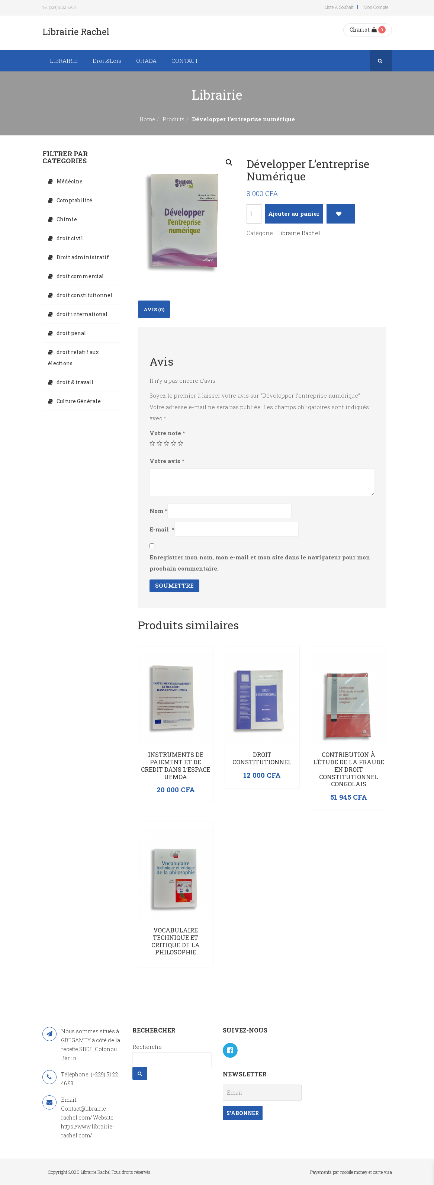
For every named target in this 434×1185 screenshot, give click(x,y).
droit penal (71, 333)
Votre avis (167, 461)
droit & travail (75, 382)
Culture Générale (79, 401)
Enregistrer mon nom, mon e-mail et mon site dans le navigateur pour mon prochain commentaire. (260, 562)
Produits (173, 119)
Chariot (363, 29)
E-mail (162, 529)
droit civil (70, 238)
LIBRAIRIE (64, 60)
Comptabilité (74, 200)
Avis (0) (154, 309)
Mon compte (375, 7)
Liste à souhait (339, 7)
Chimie (67, 219)
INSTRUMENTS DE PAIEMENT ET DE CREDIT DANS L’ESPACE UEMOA (175, 765)
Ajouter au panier (293, 213)
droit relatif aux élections (73, 358)
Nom (158, 510)
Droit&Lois (107, 60)
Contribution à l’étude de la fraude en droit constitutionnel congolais (348, 769)
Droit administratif (83, 257)
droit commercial (80, 276)
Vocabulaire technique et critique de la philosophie (175, 941)
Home (147, 119)
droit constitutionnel (85, 295)
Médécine (70, 181)
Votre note (167, 433)
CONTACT (185, 60)
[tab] (154, 309)
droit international (82, 314)
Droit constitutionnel (262, 758)
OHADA (146, 60)
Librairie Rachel (298, 233)
